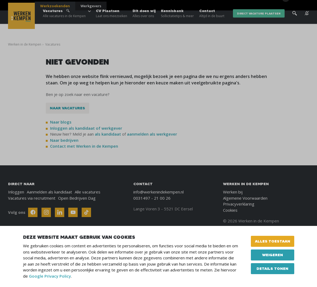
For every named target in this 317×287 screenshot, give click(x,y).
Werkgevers (91, 5)
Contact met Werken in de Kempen (84, 146)
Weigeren (272, 254)
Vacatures (64, 21)
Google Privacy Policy (50, 276)
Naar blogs (60, 122)
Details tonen (272, 268)
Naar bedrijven (65, 140)
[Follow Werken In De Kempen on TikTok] (86, 212)
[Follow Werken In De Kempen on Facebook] (32, 212)
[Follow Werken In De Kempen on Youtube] (73, 212)
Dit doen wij (144, 21)
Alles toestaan (272, 241)
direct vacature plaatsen (259, 21)
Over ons (247, 5)
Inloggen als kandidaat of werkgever (86, 128)
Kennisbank (177, 21)
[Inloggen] (295, 6)
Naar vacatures (67, 108)
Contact (211, 21)
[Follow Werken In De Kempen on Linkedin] (59, 212)
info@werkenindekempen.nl (158, 192)
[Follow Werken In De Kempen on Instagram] (46, 212)
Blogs (268, 5)
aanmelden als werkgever (152, 134)
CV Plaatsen (111, 21)
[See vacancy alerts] (307, 21)
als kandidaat (108, 134)
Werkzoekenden (55, 5)
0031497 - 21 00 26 (152, 198)
